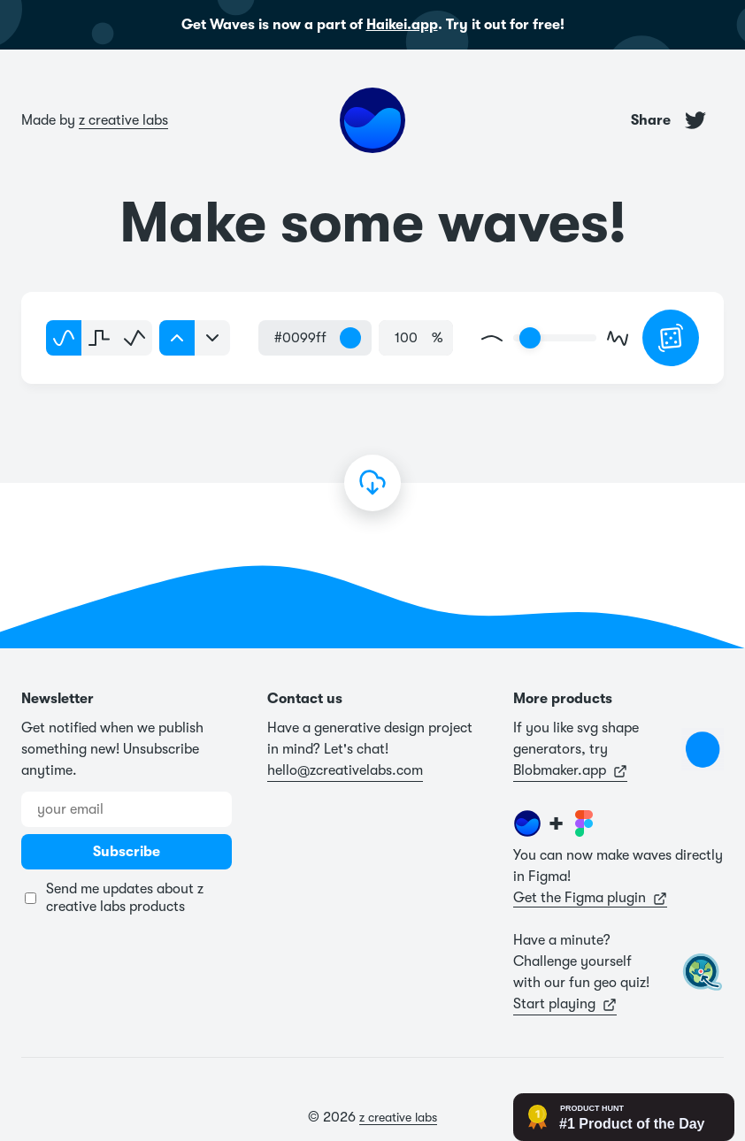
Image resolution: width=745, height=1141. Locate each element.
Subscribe (126, 852)
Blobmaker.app (570, 770)
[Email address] (126, 809)
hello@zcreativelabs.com (345, 770)
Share (668, 120)
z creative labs (123, 120)
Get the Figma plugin (590, 898)
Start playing (565, 1004)
